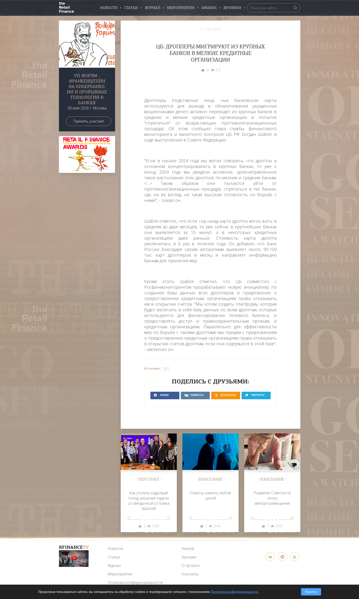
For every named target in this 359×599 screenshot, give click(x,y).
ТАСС (166, 368)
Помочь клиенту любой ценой (210, 495)
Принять (311, 592)
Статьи (131, 7)
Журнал (152, 7)
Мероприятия (180, 7)
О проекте (191, 565)
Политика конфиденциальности (135, 582)
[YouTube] (74, 558)
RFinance (74, 547)
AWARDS (209, 7)
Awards (188, 548)
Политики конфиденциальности (234, 592)
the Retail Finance (66, 7)
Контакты (190, 574)
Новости (108, 7)
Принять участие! (88, 121)
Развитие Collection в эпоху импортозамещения (272, 498)
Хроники (232, 7)
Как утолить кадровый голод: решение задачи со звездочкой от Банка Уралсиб (148, 500)
